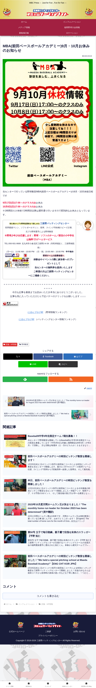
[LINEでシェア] (33, 364)
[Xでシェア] (18, 356)
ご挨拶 (48, 632)
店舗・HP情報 (9, 344)
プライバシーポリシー (48, 636)
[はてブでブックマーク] (78, 356)
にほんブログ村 (35, 312)
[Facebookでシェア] (48, 356)
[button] (63, 364)
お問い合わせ (79, 632)
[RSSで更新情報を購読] (70, 379)
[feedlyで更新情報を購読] (25, 379)
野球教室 (23, 344)
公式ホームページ (17, 632)
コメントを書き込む (48, 596)
